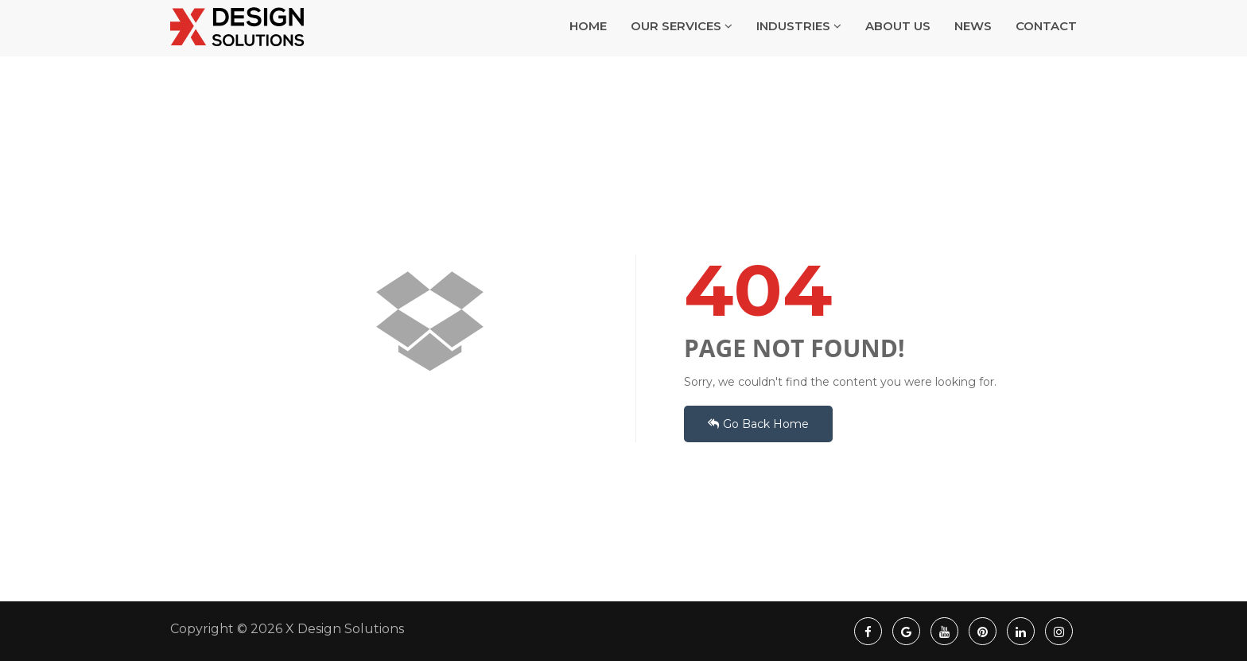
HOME (588, 45)
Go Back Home (758, 424)
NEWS (973, 45)
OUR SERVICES (681, 45)
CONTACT (1046, 45)
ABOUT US (897, 45)
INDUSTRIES (798, 45)
